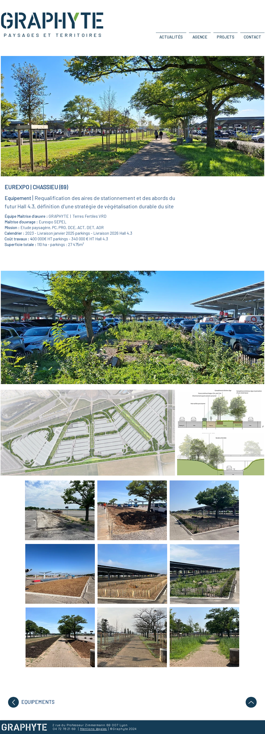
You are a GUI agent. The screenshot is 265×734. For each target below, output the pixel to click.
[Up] (13, 702)
